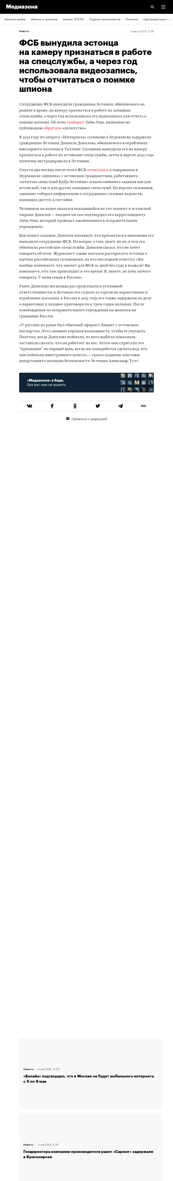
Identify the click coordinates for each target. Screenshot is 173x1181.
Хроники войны (15, 19)
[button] (163, 7)
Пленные (131, 19)
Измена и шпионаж (44, 19)
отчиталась (98, 170)
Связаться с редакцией (86, 418)
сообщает (75, 122)
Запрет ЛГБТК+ (73, 19)
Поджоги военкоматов (104, 19)
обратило (52, 128)
